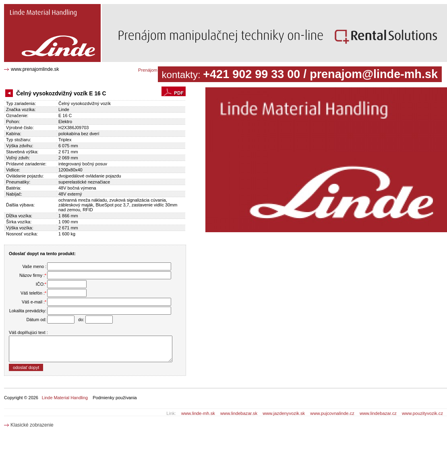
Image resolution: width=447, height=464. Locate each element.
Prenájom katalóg (155, 70)
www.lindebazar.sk (238, 413)
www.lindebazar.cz (378, 413)
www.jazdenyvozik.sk (284, 413)
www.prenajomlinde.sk (35, 69)
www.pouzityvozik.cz (422, 413)
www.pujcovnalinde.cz (332, 413)
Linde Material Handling (65, 397)
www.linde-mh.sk (198, 413)
